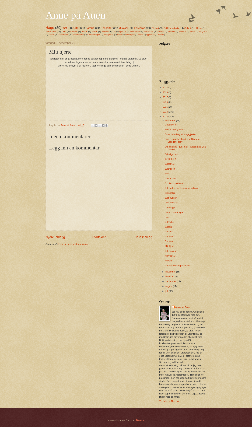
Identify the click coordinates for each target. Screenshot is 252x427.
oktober (169, 276)
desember (170, 120)
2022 (165, 87)
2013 (165, 116)
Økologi (123, 27)
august (169, 286)
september (171, 281)
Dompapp (170, 207)
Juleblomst (170, 178)
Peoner (105, 31)
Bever (119, 35)
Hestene (182, 31)
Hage (50, 28)
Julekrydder (171, 198)
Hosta (192, 31)
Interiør (74, 31)
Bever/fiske (135, 31)
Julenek (169, 231)
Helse (199, 28)
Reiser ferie (63, 35)
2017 (165, 97)
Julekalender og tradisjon (177, 265)
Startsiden (99, 237)
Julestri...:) (170, 164)
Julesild (168, 227)
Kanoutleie (51, 31)
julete (167, 173)
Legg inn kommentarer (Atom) (73, 244)
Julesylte (169, 222)
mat (64, 27)
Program (202, 31)
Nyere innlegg (55, 237)
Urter (76, 27)
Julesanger (170, 251)
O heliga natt (171, 154)
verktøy (161, 35)
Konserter (107, 27)
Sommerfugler (93, 35)
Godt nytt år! (171, 124)
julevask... (170, 255)
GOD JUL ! (170, 159)
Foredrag (139, 27)
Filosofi (155, 28)
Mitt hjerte (170, 246)
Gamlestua (148, 31)
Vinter (94, 31)
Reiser (51, 35)
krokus (140, 35)
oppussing (150, 35)
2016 (165, 102)
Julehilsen (170, 168)
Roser (85, 31)
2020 (165, 92)
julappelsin (170, 193)
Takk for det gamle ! (174, 129)
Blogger (140, 420)
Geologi (160, 31)
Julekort (169, 236)
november (170, 271)
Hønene (171, 31)
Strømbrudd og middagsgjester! (180, 134)
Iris (114, 31)
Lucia (167, 217)
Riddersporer (78, 35)
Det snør (169, 241)
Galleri (187, 28)
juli (167, 291)
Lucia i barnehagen (174, 212)
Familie (90, 27)
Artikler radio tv (171, 28)
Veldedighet (130, 35)
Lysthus (122, 31)
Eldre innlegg (143, 237)
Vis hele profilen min (169, 401)
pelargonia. (109, 35)
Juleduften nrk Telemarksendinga (181, 188)
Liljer (63, 31)
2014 (165, 111)
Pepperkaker (171, 202)
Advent (168, 260)
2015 (165, 107)
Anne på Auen (76, 15)
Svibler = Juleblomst (175, 183)
